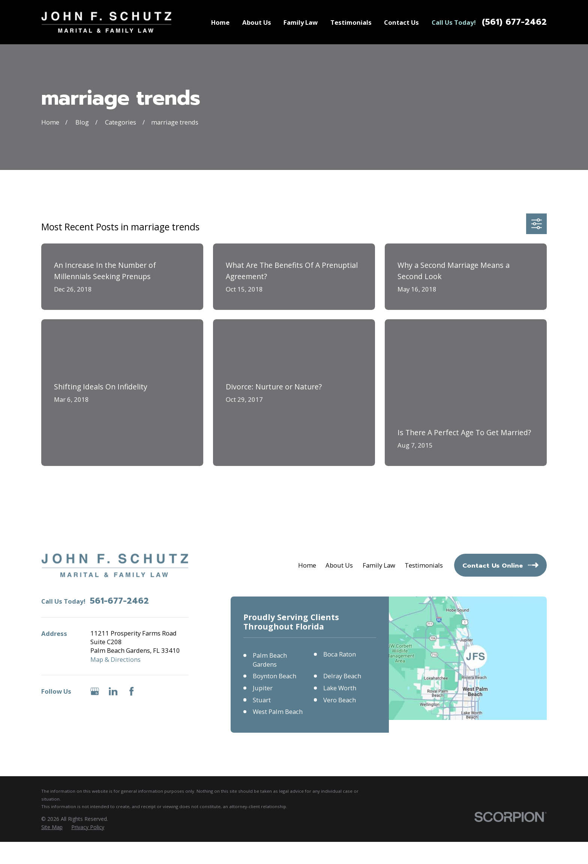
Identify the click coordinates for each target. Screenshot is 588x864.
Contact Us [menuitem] (401, 22)
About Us (339, 565)
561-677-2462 (119, 601)
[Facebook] (131, 691)
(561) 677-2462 (514, 22)
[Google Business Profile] (94, 691)
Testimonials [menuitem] (351, 22)
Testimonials (424, 565)
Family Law (379, 565)
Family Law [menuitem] (301, 22)
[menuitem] (52, 827)
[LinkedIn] (113, 691)
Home (307, 565)
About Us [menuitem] (256, 22)
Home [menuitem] (220, 22)
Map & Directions (115, 659)
